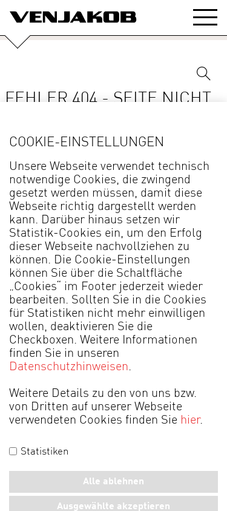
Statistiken (39, 452)
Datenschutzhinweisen (68, 367)
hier (190, 421)
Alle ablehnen (113, 482)
